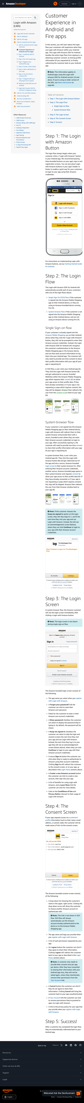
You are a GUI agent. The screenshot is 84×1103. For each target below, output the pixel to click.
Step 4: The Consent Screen (60, 118)
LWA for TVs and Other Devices (26, 93)
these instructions (65, 82)
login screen (50, 466)
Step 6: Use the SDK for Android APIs (26, 75)
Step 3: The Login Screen (59, 115)
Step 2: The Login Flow (58, 102)
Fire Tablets (20, 130)
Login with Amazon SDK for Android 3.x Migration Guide (27, 89)
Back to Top (42, 1045)
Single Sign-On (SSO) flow (58, 297)
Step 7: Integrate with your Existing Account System (27, 80)
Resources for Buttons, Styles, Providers (25, 103)
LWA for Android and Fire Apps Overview (28, 46)
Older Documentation (23, 106)
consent (68, 379)
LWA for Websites (22, 36)
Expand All (23, 29)
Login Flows (65, 769)
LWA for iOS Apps (21, 39)
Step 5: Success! (56, 122)
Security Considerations (23, 99)
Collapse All (16, 29)
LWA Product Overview (23, 118)
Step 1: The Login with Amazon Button (65, 98)
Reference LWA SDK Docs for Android (28, 84)
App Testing (20, 135)
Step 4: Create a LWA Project (27, 67)
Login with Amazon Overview (25, 34)
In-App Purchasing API (23, 145)
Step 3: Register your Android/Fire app (25, 63)
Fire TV (18, 125)
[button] (35, 17)
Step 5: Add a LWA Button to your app (27, 70)
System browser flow (62, 110)
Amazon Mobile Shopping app (56, 335)
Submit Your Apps (22, 147)
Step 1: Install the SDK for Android (26, 55)
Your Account (56, 980)
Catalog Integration (22, 128)
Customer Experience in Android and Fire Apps (27, 51)
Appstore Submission (23, 132)
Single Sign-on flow (61, 106)
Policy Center (20, 142)
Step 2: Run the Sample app (27, 59)
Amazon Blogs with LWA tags (25, 123)
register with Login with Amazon (64, 937)
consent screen (62, 392)
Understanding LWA (22, 96)
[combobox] (22, 17)
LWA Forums (20, 120)
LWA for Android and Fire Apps (26, 42)
